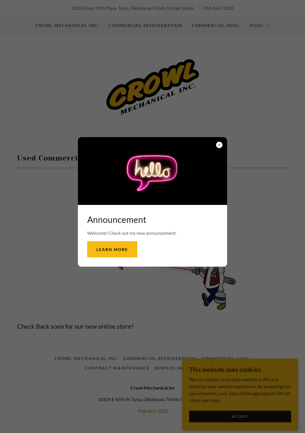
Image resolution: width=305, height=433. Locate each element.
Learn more (112, 249)
